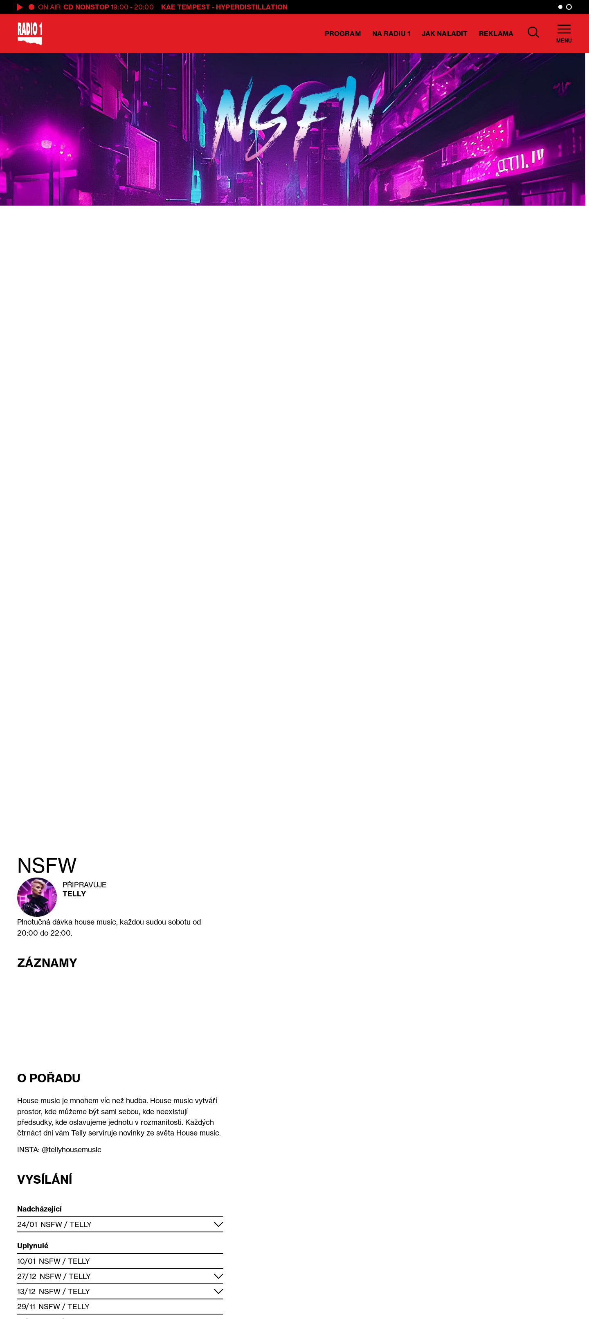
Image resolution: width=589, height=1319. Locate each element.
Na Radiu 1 (391, 33)
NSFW (51, 1224)
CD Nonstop (86, 7)
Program (343, 33)
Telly (74, 893)
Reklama (496, 33)
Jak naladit (445, 33)
